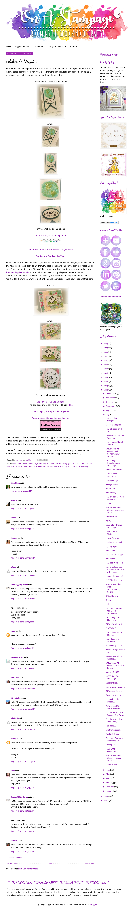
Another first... (112, 683)
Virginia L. (15, 698)
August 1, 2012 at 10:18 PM (23, 598)
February (110, 787)
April (108, 778)
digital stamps (48, 464)
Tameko (14, 840)
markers (89, 464)
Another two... (112, 517)
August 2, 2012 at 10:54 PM (23, 729)
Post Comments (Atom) (28, 869)
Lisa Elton (15, 483)
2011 (106, 796)
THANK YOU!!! (111, 765)
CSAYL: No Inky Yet (114, 624)
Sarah (13, 518)
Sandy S (14, 738)
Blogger (93, 904)
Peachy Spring (107, 62)
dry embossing (61, 464)
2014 (106, 381)
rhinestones (41, 466)
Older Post (89, 864)
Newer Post (12, 864)
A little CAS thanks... (114, 470)
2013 (106, 386)
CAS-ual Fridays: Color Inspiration (50, 235)
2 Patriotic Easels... (114, 730)
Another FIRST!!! (112, 672)
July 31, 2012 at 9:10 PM (21, 491)
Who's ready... (112, 493)
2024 (106, 343)
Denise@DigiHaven (19, 584)
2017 (106, 369)
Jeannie (14, 538)
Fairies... (109, 503)
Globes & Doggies (113, 425)
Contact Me (38, 46)
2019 (106, 360)
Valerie (14, 500)
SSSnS (56, 466)
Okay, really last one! (115, 695)
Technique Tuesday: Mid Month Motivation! (114, 611)
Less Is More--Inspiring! (116, 687)
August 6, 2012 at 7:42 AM (22, 831)
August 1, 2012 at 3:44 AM (22, 529)
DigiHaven (38, 464)
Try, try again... (112, 546)
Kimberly (15, 718)
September (111, 406)
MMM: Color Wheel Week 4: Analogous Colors (115, 510)
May (108, 774)
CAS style (17, 464)
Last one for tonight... (115, 554)
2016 (106, 373)
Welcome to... (112, 550)
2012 (106, 390)
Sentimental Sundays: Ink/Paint (50, 256)
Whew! (108, 521)
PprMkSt (24, 466)
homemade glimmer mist (18, 272)
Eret (13, 771)
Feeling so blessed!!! (114, 542)
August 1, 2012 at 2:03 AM (22, 508)
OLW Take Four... (113, 628)
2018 (106, 364)
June (108, 770)
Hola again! (110, 559)
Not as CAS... (111, 488)
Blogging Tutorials (22, 46)
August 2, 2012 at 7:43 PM (22, 668)
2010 (106, 800)
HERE (70, 405)
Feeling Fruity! (112, 480)
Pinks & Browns (112, 538)
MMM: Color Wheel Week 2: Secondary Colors (115, 665)
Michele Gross (17, 657)
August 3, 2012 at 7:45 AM (22, 787)
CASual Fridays (27, 464)
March (109, 782)
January (109, 791)
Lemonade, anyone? (114, 576)
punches (32, 466)
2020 (106, 356)
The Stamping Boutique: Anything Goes (50, 411)
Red (107, 604)
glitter (82, 464)
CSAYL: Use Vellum (114, 691)
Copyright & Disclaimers (56, 46)
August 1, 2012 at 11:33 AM (23, 558)
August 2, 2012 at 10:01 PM (23, 689)
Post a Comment (16, 858)
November (110, 398)
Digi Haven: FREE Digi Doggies (50, 402)
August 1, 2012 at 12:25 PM (23, 575)
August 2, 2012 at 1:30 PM (22, 622)
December (110, 393)
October (110, 402)
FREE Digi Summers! (114, 580)
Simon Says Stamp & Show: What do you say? (51, 249)
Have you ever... (112, 484)
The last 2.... (111, 726)
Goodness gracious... (115, 645)
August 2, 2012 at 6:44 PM (22, 648)
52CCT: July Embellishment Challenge (113, 463)
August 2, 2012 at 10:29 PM (23, 709)
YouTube (73, 46)
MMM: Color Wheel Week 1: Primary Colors (114, 758)
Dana (13, 631)
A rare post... (111, 745)
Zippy (13, 567)
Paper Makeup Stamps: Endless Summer (51, 418)
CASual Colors (112, 596)
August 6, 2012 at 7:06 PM (22, 851)
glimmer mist (73, 464)
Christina (15, 677)
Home (8, 46)
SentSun (50, 466)
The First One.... (112, 734)
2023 (106, 348)
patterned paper (13, 466)
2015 (106, 377)
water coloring (82, 466)
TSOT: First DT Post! (114, 563)
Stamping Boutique (67, 466)
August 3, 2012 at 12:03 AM (23, 761)
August (109, 410)
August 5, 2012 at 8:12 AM (22, 811)
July (108, 414)
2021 (106, 352)
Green (108, 600)
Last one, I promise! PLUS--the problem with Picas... (115, 569)
